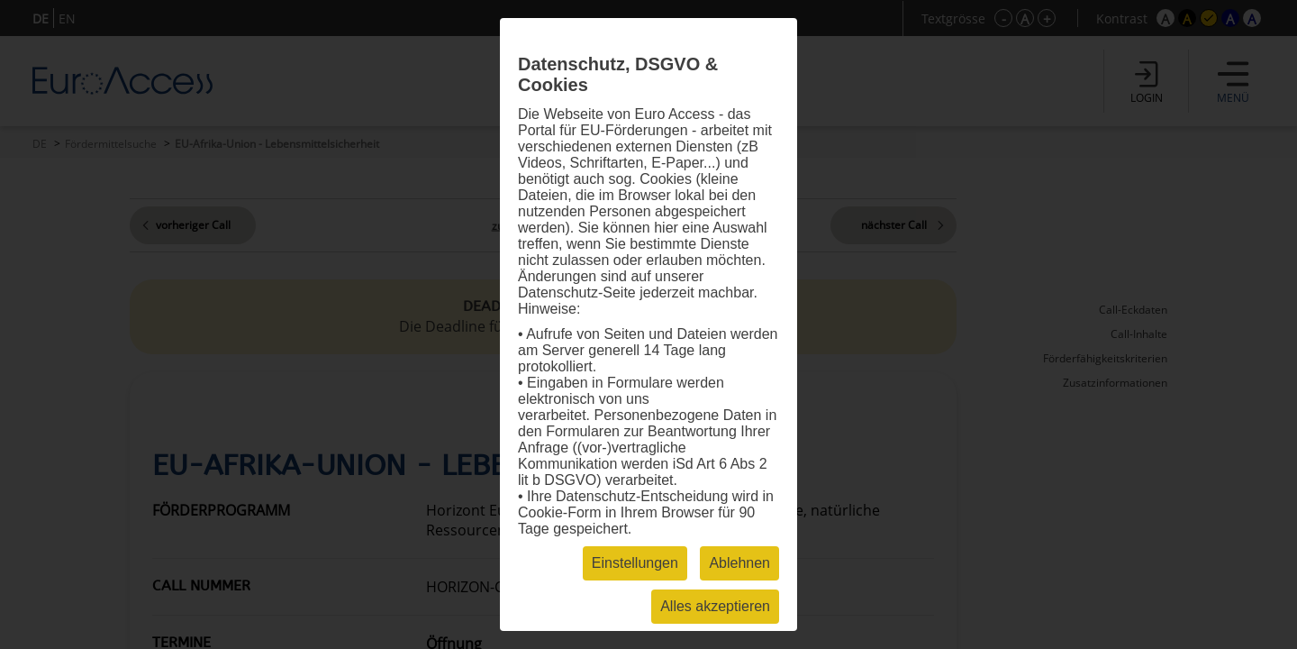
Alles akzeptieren (715, 606)
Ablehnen (739, 563)
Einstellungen (635, 563)
